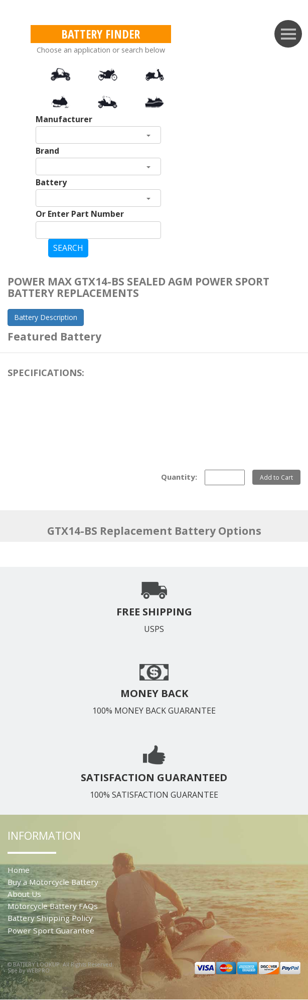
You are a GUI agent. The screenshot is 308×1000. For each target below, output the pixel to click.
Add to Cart (276, 477)
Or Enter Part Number (80, 213)
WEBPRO (38, 970)
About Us (24, 894)
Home (19, 870)
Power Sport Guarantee (51, 930)
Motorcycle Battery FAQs (53, 906)
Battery (51, 182)
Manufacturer (64, 119)
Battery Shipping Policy (50, 918)
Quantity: (179, 477)
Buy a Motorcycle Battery (53, 882)
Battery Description (45, 317)
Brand (47, 150)
